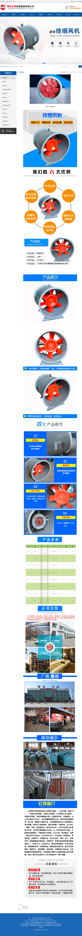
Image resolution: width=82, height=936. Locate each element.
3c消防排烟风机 (25, 908)
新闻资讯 (41, 14)
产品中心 (32, 14)
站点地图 (80, 1)
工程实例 (50, 14)
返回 (19, 909)
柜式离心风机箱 (25, 906)
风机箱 (13, 14)
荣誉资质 (59, 14)
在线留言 (72, 1)
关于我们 (68, 14)
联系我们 (76, 1)
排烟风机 (23, 14)
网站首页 (5, 14)
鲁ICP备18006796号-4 (52, 922)
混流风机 (15, 66)
